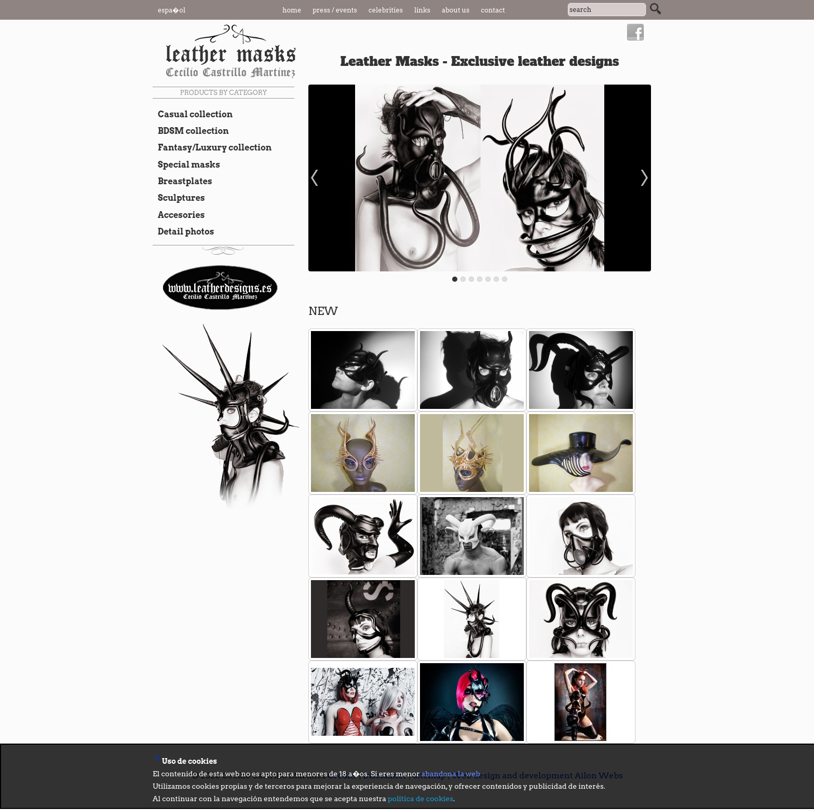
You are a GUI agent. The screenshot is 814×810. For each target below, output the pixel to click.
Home (291, 10)
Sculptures (179, 197)
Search (655, 9)
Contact (493, 10)
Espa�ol (171, 10)
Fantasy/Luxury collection (212, 147)
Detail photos (183, 231)
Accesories (179, 214)
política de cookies (420, 798)
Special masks (186, 164)
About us (455, 10)
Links (422, 10)
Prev (313, 178)
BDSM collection (191, 130)
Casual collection (193, 114)
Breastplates (182, 181)
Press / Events (335, 10)
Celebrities (386, 10)
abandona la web (451, 774)
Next (646, 178)
